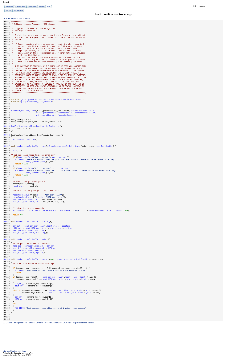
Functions (31, 323)
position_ (66, 226)
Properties (76, 323)
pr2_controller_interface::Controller (55, 115)
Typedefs (47, 323)
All (4, 323)
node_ (15, 151)
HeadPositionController (83, 111)
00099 (7, 239)
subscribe (40, 210)
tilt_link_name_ (61, 168)
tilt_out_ (17, 228)
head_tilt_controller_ (24, 202)
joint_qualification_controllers (14, 351)
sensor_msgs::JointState (58, 210)
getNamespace (38, 162)
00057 (7, 146)
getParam (29, 157)
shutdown (31, 139)
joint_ (83, 277)
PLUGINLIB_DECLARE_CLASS (23, 111)
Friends (84, 323)
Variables (39, 323)
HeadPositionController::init (31, 146)
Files (25, 323)
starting (39, 230)
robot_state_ (19, 186)
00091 (7, 221)
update (38, 250)
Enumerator (67, 323)
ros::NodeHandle (104, 146)
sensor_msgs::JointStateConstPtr (73, 259)
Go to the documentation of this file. (17, 19)
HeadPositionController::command (104, 210)
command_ (39, 246)
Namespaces (17, 323)
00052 (7, 135)
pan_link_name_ (59, 157)
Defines (90, 323)
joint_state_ (53, 226)
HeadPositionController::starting (33, 221)
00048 (7, 126)
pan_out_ (17, 226)
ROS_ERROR (20, 159)
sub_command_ (19, 139)
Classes (8, 323)
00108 (7, 259)
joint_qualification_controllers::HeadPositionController (65, 113)
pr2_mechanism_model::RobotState (63, 146)
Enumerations (56, 323)
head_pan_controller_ (23, 199)
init (37, 199)
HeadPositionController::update (32, 239)
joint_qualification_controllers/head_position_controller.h (52, 99)
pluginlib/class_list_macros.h (36, 102)
